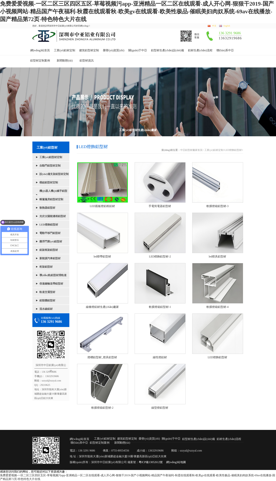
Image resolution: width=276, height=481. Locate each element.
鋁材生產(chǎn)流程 (200, 50)
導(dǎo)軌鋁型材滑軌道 (53, 275)
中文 (214, 26)
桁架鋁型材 (46, 266)
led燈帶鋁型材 (102, 256)
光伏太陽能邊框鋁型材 (52, 216)
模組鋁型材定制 (48, 182)
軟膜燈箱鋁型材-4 (217, 306)
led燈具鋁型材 (217, 256)
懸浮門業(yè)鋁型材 (50, 241)
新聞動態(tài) (65, 60)
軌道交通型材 (47, 292)
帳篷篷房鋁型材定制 (51, 199)
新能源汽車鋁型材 (50, 258)
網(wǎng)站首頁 (40, 50)
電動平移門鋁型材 (50, 233)
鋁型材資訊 (87, 60)
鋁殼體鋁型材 (47, 300)
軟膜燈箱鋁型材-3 (217, 206)
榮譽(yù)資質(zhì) (113, 50)
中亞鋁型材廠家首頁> (192, 150)
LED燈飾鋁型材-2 (160, 256)
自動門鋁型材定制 (50, 165)
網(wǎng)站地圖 (176, 462)
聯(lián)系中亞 (225, 50)
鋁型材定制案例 (40, 60)
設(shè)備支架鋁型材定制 (54, 174)
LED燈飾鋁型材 (48, 224)
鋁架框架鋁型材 (48, 249)
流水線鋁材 (46, 308)
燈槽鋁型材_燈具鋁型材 (102, 357)
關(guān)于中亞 (137, 50)
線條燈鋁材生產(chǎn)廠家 (102, 306)
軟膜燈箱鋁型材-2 (102, 407)
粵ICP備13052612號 (151, 462)
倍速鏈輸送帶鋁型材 (51, 283)
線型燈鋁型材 (159, 407)
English (227, 26)
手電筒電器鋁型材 (160, 206)
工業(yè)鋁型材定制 (50, 157)
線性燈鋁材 (160, 357)
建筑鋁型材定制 (89, 50)
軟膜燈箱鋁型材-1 (160, 306)
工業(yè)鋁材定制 (64, 50)
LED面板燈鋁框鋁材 (102, 206)
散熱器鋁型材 (47, 207)
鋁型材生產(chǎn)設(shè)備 (167, 50)
